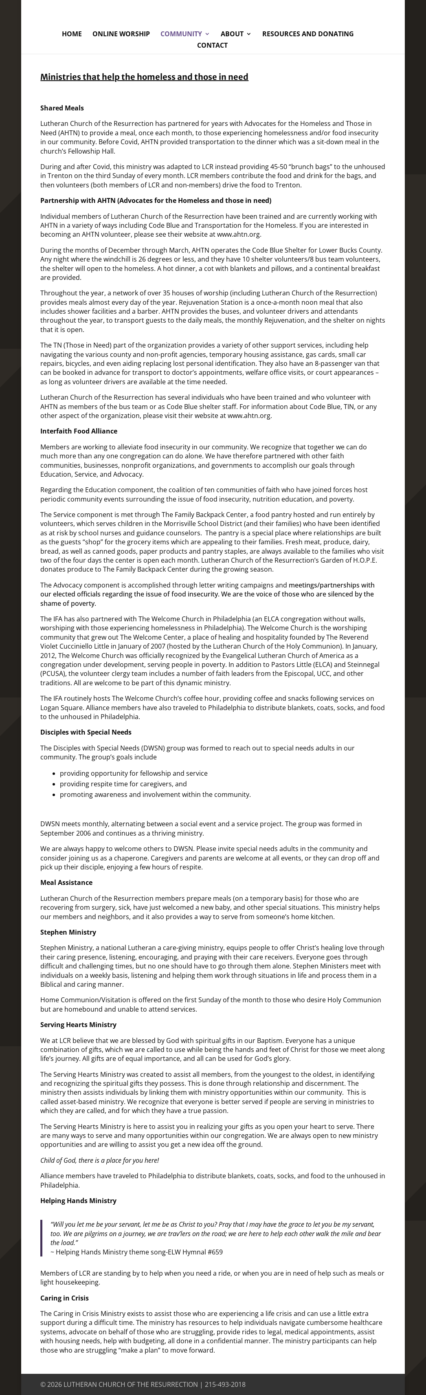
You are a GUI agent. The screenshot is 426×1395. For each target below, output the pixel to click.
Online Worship (121, 34)
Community (181, 34)
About (232, 34)
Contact (212, 46)
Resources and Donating (308, 34)
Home (72, 34)
